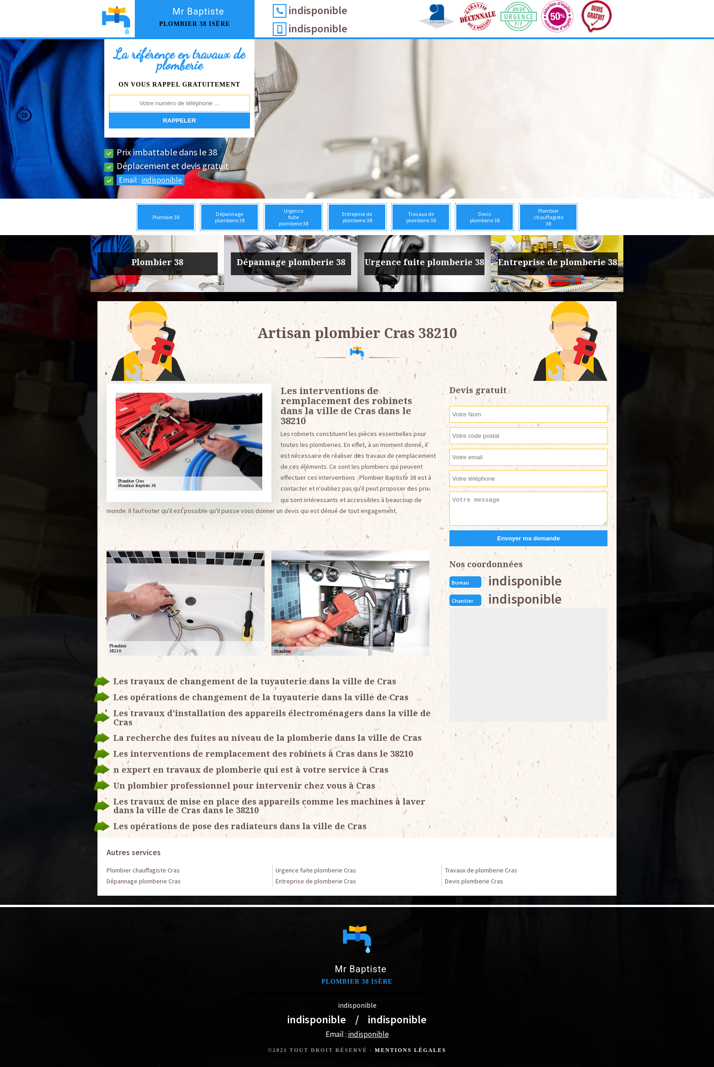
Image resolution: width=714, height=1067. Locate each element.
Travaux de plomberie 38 (421, 217)
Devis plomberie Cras (474, 881)
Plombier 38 (166, 217)
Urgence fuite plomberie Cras (315, 870)
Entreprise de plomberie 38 (357, 217)
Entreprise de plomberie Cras (315, 881)
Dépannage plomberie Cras (144, 881)
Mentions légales (410, 1050)
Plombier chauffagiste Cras (143, 870)
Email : (150, 180)
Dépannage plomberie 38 (230, 217)
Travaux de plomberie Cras (481, 870)
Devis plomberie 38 (485, 217)
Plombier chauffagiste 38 (548, 217)
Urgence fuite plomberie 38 (293, 217)
